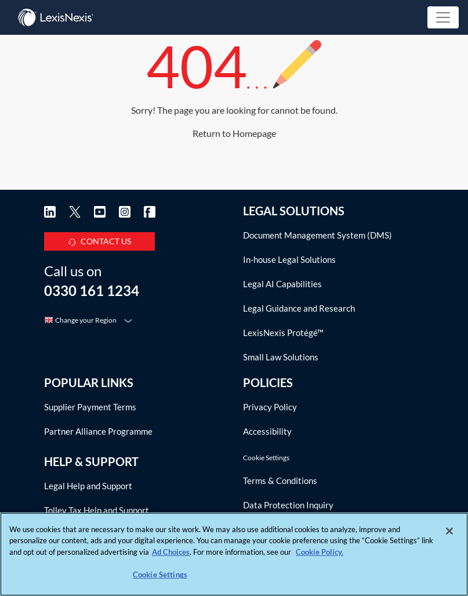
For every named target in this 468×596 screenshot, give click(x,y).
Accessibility (267, 431)
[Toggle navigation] (443, 17)
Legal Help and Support (88, 486)
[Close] (449, 531)
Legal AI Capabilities (282, 284)
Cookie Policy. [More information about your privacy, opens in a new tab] (319, 552)
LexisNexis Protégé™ (283, 332)
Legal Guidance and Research (299, 308)
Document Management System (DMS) (317, 235)
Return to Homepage (234, 133)
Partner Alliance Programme (98, 431)
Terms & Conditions (280, 480)
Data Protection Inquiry (288, 505)
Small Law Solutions (280, 357)
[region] (234, 554)
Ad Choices (171, 552)
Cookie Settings (266, 458)
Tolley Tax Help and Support (96, 510)
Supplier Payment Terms (90, 407)
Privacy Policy (270, 407)
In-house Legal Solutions (289, 259)
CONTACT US (99, 239)
